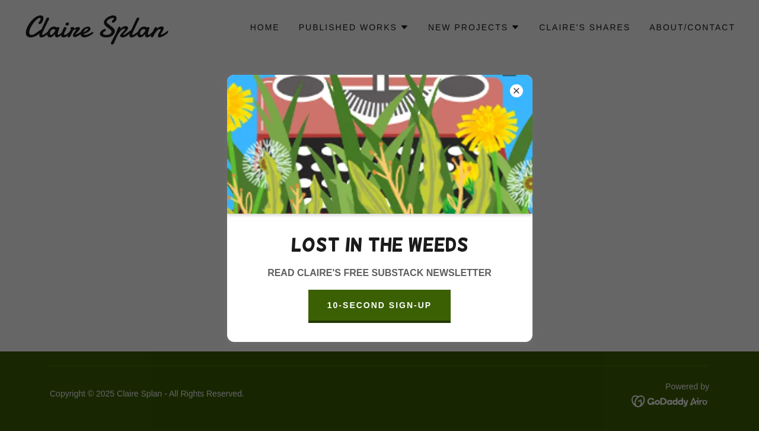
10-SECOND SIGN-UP (379, 305)
